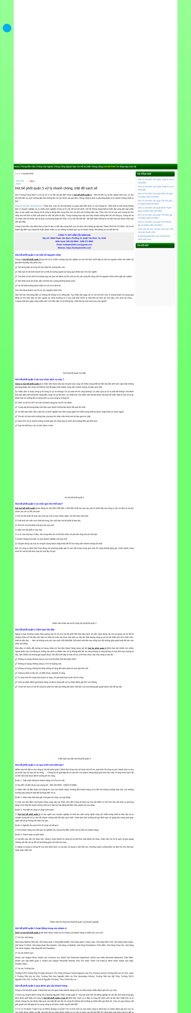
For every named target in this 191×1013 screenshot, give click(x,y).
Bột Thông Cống (95, 50)
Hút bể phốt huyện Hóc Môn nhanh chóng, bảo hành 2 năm (102, 956)
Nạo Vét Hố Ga (79, 50)
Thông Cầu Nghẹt (44, 50)
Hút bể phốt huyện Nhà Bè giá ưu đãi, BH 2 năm (38, 979)
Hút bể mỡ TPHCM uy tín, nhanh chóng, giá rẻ (37, 950)
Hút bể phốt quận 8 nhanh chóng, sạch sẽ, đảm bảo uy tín (42, 953)
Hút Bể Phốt (109, 50)
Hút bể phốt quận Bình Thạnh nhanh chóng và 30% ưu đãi (42, 975)
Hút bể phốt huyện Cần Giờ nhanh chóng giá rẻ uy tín (40, 966)
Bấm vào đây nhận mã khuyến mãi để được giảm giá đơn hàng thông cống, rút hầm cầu (56, 937)
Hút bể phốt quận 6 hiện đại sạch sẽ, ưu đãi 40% (38, 972)
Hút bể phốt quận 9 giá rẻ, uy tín (90, 950)
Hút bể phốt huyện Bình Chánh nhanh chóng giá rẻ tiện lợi (101, 959)
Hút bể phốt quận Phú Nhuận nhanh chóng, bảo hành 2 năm (102, 953)
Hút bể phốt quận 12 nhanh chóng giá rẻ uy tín (96, 966)
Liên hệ (132, 50)
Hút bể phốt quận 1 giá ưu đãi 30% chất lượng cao (39, 959)
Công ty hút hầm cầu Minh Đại (28, 89)
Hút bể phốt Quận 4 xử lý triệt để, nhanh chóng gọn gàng (101, 975)
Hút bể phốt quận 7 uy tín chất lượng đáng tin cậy (98, 979)
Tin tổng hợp (122, 50)
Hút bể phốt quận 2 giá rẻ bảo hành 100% (35, 956)
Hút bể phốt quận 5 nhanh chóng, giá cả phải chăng (98, 972)
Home (17, 50)
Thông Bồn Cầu (28, 50)
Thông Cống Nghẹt (62, 50)
